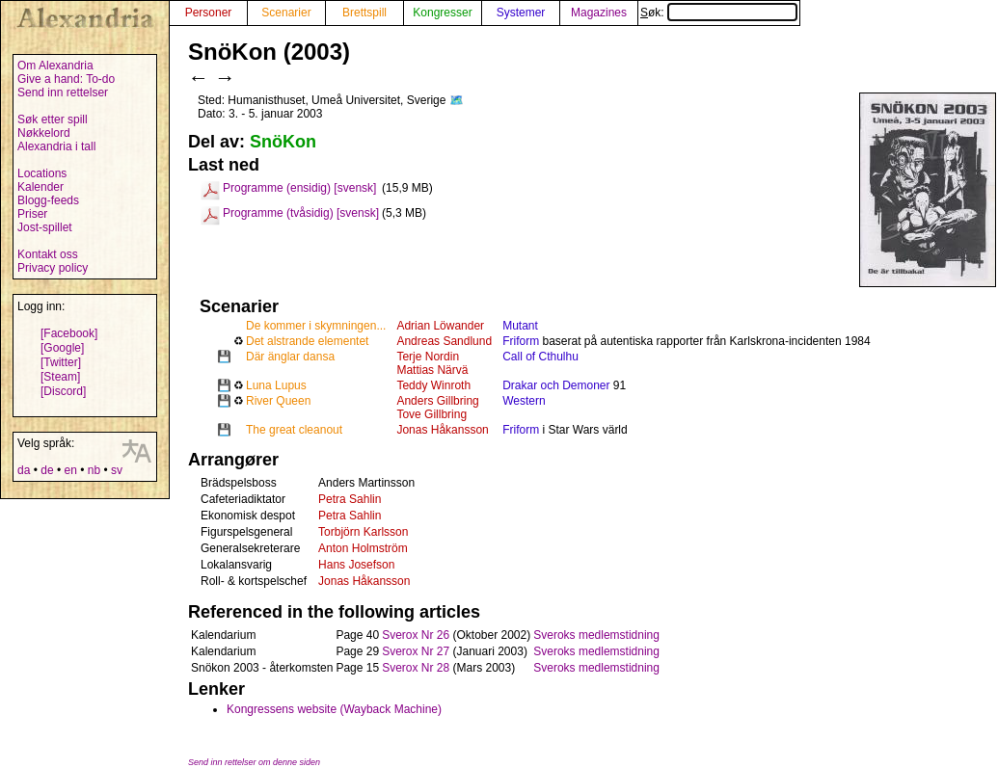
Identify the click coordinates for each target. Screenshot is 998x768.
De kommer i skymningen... (316, 325)
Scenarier (285, 12)
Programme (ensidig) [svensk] (299, 188)
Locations (42, 173)
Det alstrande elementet (307, 341)
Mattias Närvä (432, 370)
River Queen (278, 401)
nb (94, 470)
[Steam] (60, 377)
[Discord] (63, 391)
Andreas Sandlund (444, 341)
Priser (32, 214)
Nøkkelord (43, 133)
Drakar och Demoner (555, 385)
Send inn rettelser (62, 92)
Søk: (718, 12)
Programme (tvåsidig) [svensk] (301, 213)
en (70, 470)
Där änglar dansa (290, 356)
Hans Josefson (356, 564)
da (23, 470)
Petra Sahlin (349, 499)
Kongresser (442, 12)
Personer (208, 12)
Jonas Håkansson (442, 430)
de (46, 470)
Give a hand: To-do (66, 79)
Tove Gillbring (431, 414)
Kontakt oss (47, 254)
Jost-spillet (44, 227)
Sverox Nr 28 (415, 668)
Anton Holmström (363, 548)
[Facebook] (68, 333)
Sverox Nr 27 (415, 651)
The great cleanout (294, 430)
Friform (520, 341)
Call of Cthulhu (540, 356)
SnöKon (283, 141)
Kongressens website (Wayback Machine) (334, 709)
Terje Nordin (427, 356)
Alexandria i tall (56, 146)
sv (116, 470)
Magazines (599, 12)
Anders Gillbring (437, 401)
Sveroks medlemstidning (596, 635)
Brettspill (364, 12)
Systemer (521, 12)
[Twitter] (60, 362)
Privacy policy (52, 268)
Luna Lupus (276, 385)
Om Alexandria (55, 65)
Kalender (40, 187)
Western (523, 401)
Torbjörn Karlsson (363, 532)
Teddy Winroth (433, 385)
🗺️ (456, 100)
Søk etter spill (52, 119)
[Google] (62, 348)
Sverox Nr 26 (415, 635)
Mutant (520, 325)
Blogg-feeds (48, 200)
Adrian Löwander (440, 325)
